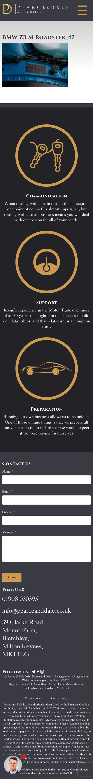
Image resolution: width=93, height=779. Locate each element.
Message (9, 532)
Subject (8, 512)
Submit (12, 577)
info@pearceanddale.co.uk (36, 610)
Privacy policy (33, 698)
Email (7, 492)
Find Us (13, 590)
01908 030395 (20, 599)
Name (7, 471)
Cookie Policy (59, 698)
